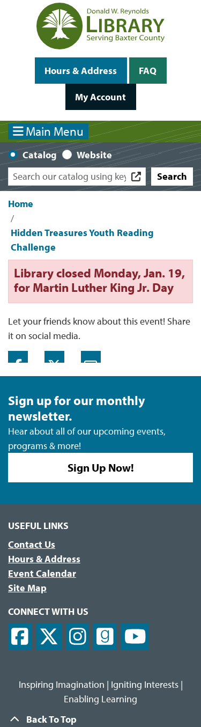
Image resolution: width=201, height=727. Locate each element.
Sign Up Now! (101, 467)
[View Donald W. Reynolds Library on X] (49, 637)
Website (94, 155)
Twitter (54, 357)
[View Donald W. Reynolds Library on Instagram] (78, 637)
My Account (100, 97)
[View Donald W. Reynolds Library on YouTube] (135, 637)
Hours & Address (80, 70)
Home (20, 203)
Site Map (27, 588)
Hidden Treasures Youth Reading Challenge (82, 239)
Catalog (40, 155)
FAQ (148, 70)
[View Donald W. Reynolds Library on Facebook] (20, 637)
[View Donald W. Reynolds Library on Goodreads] (105, 637)
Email (91, 357)
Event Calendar (42, 573)
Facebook (18, 357)
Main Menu (48, 131)
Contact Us (31, 544)
